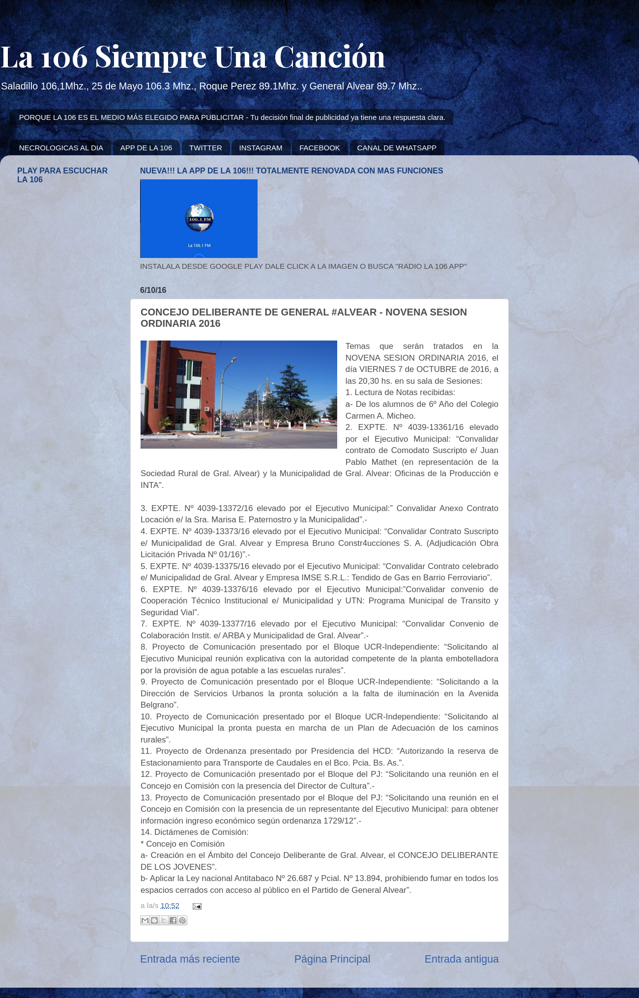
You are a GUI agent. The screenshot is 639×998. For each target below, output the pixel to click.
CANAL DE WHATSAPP (397, 147)
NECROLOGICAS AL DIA (61, 147)
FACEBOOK (319, 147)
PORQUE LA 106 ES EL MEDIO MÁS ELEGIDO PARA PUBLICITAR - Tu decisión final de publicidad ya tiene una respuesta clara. (232, 117)
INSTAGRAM (260, 147)
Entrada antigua (462, 959)
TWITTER (205, 147)
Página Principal (332, 959)
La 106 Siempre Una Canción (193, 55)
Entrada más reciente (190, 959)
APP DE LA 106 (146, 147)
